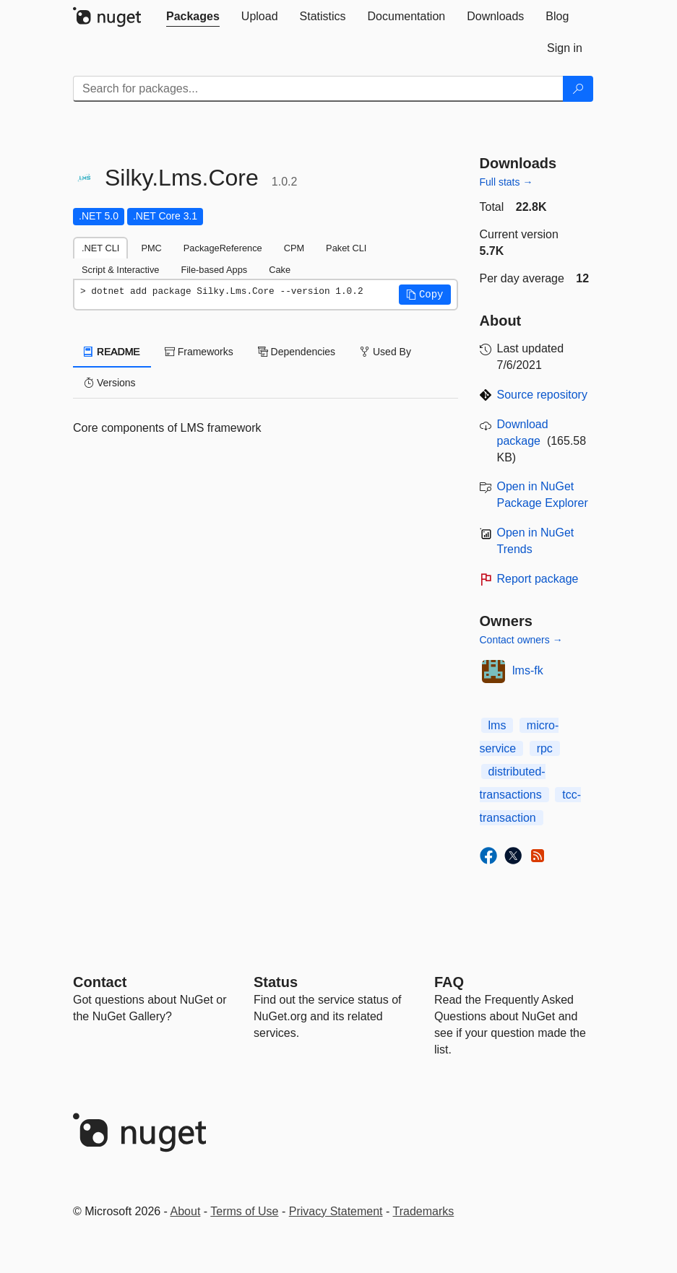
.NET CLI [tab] (100, 248)
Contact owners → (521, 640)
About (186, 1211)
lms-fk (527, 670)
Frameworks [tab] (199, 351)
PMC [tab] (151, 248)
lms (497, 725)
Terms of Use (244, 1211)
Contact (99, 982)
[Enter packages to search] (318, 89)
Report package (538, 579)
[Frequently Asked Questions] (449, 982)
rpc (545, 748)
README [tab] (112, 351)
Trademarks (423, 1211)
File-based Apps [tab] (214, 269)
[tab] (192, 16)
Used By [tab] (385, 351)
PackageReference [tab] (223, 248)
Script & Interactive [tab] (120, 269)
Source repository (542, 394)
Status (276, 982)
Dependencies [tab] (296, 351)
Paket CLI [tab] (346, 248)
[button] (425, 294)
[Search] (578, 89)
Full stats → (506, 182)
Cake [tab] (279, 269)
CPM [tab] (294, 248)
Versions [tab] (110, 382)
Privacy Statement (336, 1211)
